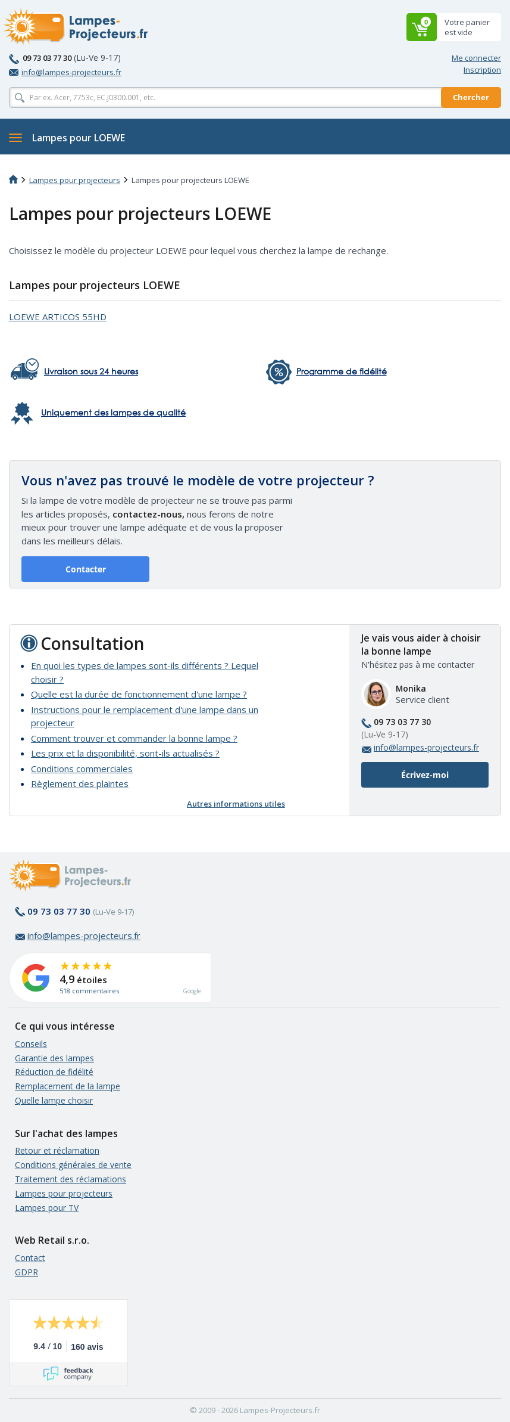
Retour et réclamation (57, 1150)
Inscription (482, 69)
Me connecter (476, 57)
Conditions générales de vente (73, 1164)
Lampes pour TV (47, 1207)
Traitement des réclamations (70, 1179)
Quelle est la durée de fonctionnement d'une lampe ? (139, 694)
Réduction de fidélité (54, 1071)
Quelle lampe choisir (54, 1100)
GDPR (26, 1272)
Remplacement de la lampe (67, 1086)
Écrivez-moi (425, 774)
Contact (30, 1257)
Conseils (31, 1043)
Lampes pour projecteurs (74, 180)
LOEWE (58, 317)
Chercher (471, 97)
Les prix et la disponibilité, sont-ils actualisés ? (125, 753)
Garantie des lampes (54, 1058)
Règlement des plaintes (80, 783)
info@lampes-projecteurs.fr (65, 72)
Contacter (85, 569)
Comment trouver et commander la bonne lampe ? (134, 738)
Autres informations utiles (236, 803)
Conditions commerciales (82, 768)
